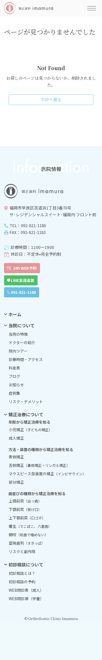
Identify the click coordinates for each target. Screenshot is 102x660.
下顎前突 (25, 509)
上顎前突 (25, 501)
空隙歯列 (27, 543)
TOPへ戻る (51, 99)
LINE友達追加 (22, 280)
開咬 (28, 534)
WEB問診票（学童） (26, 598)
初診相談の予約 (22, 581)
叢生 (30, 526)
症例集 (14, 393)
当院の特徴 (18, 334)
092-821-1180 (23, 292)
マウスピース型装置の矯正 (47, 473)
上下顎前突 (27, 517)
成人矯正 (16, 438)
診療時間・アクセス (26, 359)
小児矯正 (30, 429)
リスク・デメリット (26, 401)
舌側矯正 (39, 465)
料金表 (14, 368)
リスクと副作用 (22, 551)
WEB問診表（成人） (26, 590)
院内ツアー (18, 351)
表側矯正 (16, 456)
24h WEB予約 (25, 268)
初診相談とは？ (22, 573)
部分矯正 (16, 482)
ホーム (14, 314)
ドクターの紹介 (22, 342)
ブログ (14, 376)
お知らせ (16, 384)
